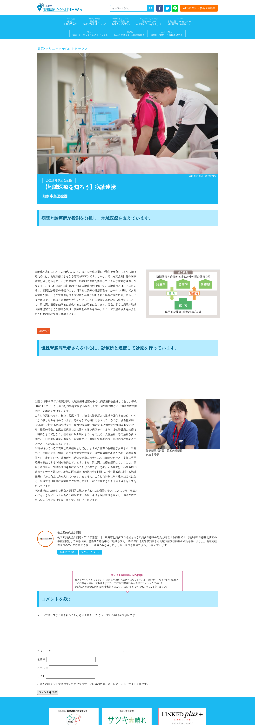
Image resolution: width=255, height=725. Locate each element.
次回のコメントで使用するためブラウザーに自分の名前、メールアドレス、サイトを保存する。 (96, 684)
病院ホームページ (90, 552)
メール (42, 667)
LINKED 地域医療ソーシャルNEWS (59, 7)
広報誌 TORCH (67, 552)
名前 (41, 659)
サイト (41, 676)
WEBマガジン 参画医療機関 (199, 8)
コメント (44, 651)
